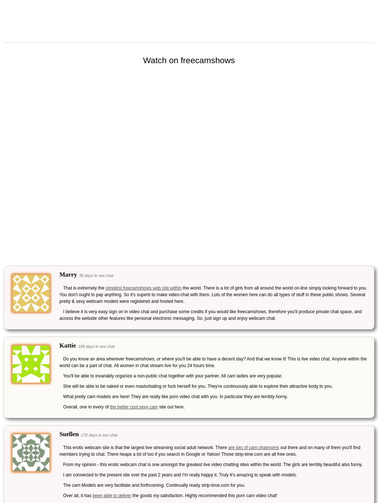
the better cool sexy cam (134, 407)
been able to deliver (112, 495)
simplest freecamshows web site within (144, 288)
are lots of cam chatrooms (253, 447)
